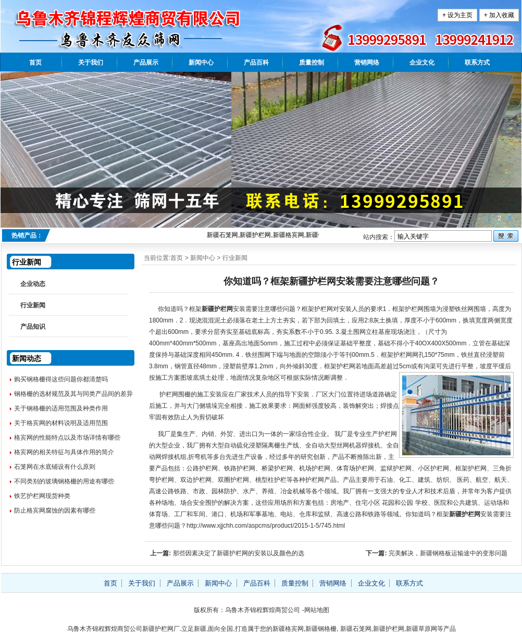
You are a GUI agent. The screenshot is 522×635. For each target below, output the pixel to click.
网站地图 (316, 610)
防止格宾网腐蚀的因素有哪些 (54, 510)
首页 (35, 62)
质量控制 (311, 62)
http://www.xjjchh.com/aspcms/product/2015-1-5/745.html (266, 525)
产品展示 (145, 62)
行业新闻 (234, 258)
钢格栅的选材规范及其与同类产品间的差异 (73, 393)
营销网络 (366, 62)
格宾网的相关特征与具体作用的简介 (64, 452)
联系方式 (477, 62)
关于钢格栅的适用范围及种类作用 (61, 408)
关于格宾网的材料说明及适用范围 (61, 423)
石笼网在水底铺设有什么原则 (54, 466)
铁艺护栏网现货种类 (42, 496)
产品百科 (256, 62)
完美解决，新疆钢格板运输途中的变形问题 (448, 553)
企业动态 (32, 284)
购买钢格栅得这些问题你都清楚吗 (61, 379)
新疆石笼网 (355, 628)
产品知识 (32, 326)
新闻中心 (201, 62)
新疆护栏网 (217, 309)
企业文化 (421, 62)
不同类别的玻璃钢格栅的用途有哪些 (64, 481)
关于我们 (90, 62)
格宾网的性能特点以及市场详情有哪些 (67, 437)
